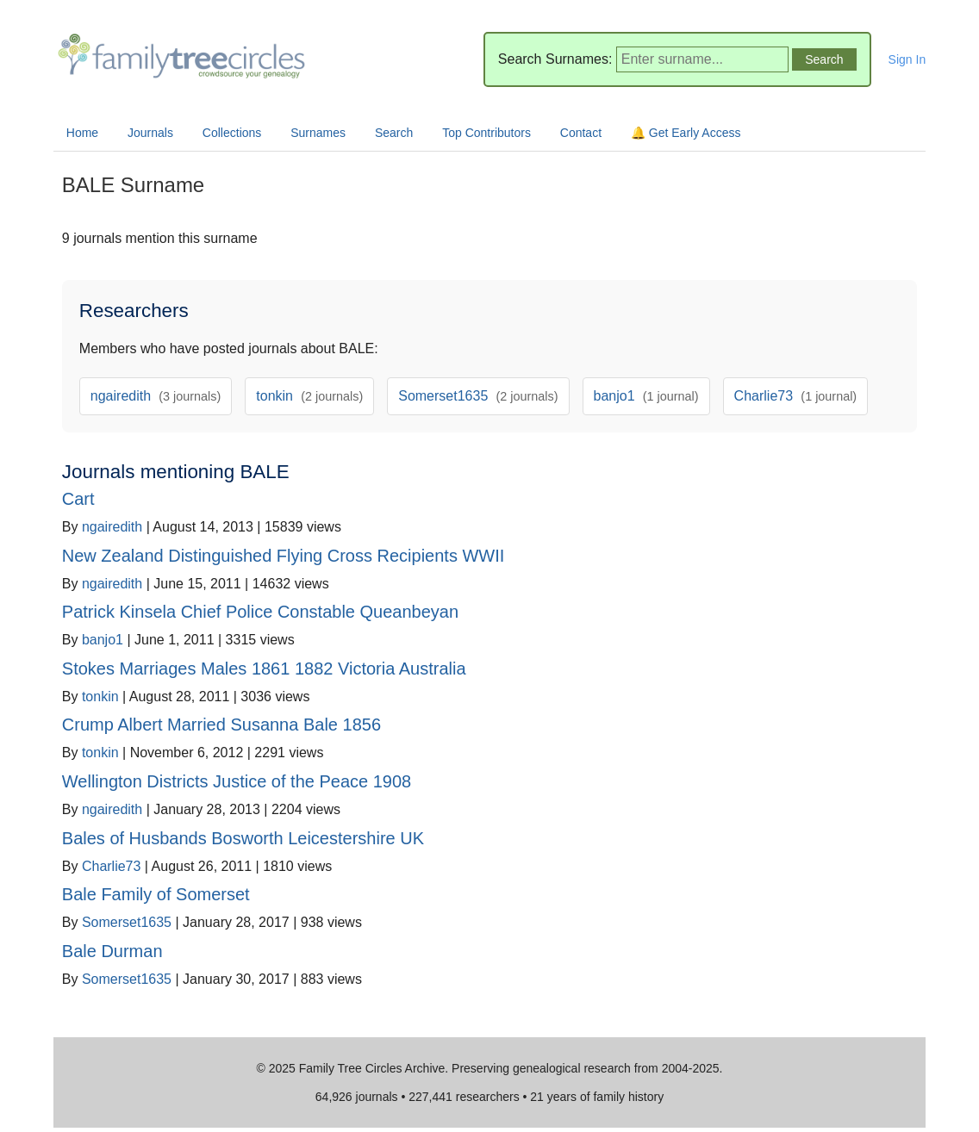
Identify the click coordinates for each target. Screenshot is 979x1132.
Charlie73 (795, 396)
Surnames (318, 133)
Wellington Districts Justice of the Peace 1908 (236, 781)
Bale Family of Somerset (156, 894)
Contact (581, 133)
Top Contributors (486, 133)
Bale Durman (112, 951)
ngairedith (155, 396)
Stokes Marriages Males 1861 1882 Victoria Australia (264, 668)
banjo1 (646, 396)
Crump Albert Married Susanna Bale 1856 (221, 724)
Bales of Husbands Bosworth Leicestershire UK (243, 838)
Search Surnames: (555, 59)
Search (394, 133)
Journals (150, 133)
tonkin (309, 396)
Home (82, 133)
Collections (232, 133)
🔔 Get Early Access (685, 133)
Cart (78, 498)
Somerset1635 (478, 396)
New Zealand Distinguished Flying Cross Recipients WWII (283, 555)
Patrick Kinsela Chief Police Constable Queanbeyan (260, 611)
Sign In (907, 59)
